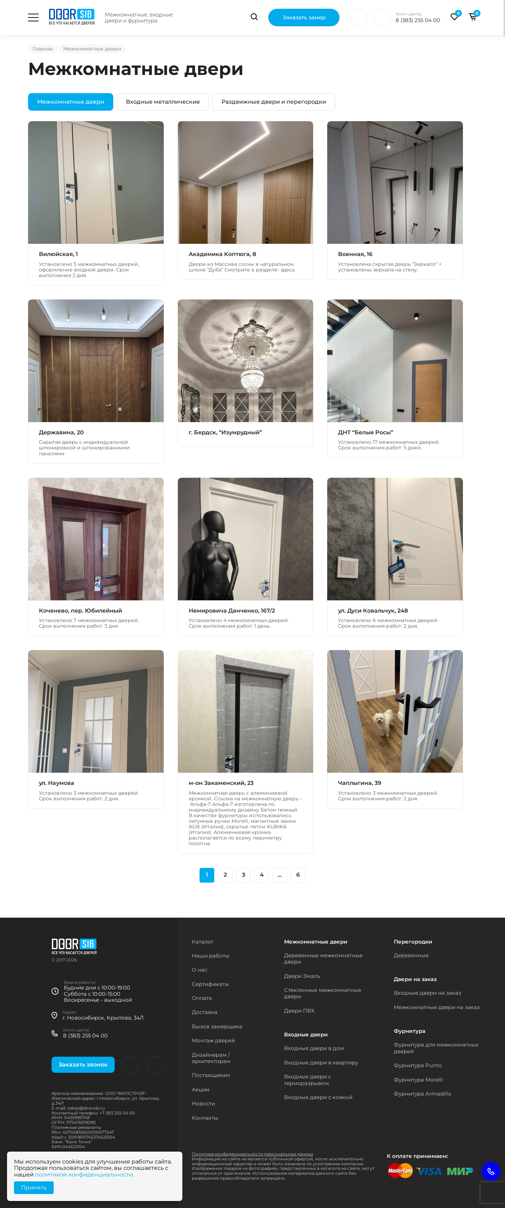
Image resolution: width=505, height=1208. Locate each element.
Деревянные (411, 955)
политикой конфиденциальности (84, 1174)
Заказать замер (304, 17)
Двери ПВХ (299, 1010)
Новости (203, 1103)
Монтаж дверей (213, 1040)
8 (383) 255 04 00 (418, 20)
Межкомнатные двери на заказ (437, 1007)
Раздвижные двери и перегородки (274, 101)
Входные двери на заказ (427, 992)
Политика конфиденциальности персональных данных (252, 1154)
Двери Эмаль (302, 976)
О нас (199, 969)
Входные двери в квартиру (321, 1062)
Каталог (203, 941)
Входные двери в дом (314, 1048)
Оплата (202, 998)
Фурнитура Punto (418, 1065)
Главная (43, 49)
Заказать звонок (83, 1064)
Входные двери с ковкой (318, 1097)
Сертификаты (210, 984)
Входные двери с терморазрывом (307, 1079)
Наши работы (210, 955)
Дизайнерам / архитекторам (211, 1057)
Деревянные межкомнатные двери (323, 958)
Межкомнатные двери (70, 101)
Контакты (205, 1117)
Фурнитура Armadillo (422, 1093)
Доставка (204, 1012)
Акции (200, 1089)
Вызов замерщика (217, 1026)
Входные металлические (163, 101)
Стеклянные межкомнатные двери (322, 993)
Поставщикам (211, 1075)
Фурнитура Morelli (418, 1079)
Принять (34, 1187)
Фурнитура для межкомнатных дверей (436, 1047)
